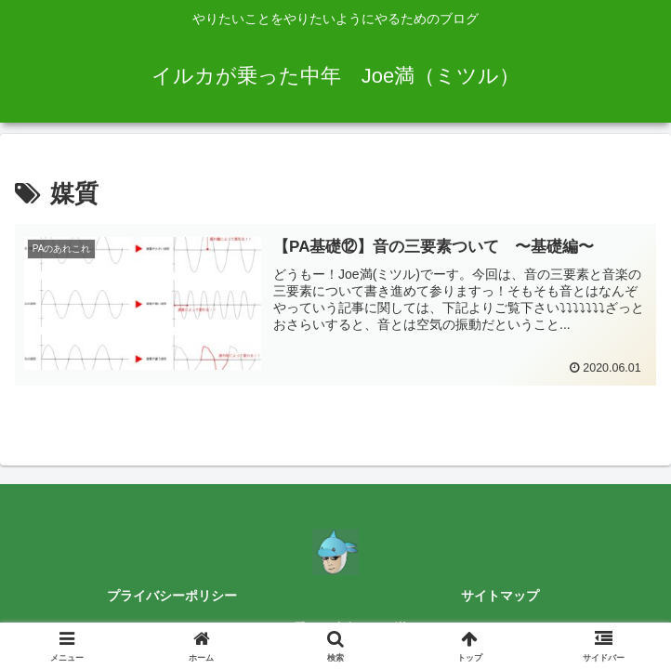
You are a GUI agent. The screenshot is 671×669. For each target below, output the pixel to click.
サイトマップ (500, 595)
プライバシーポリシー (172, 595)
